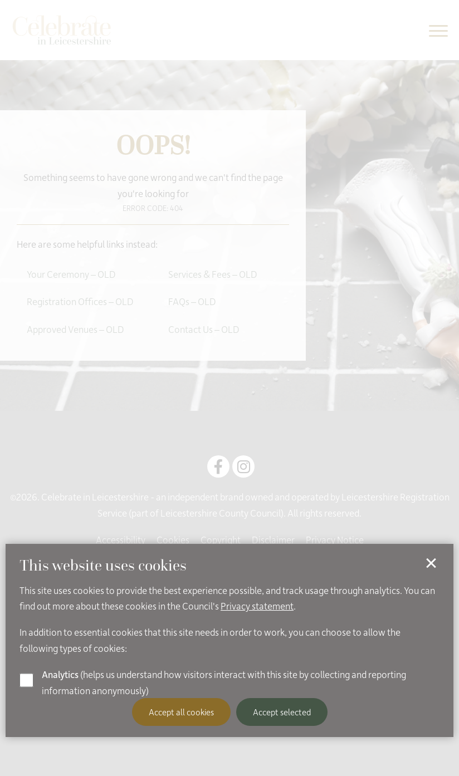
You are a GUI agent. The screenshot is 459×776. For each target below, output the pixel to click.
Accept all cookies (181, 712)
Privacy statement (257, 606)
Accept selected (282, 712)
